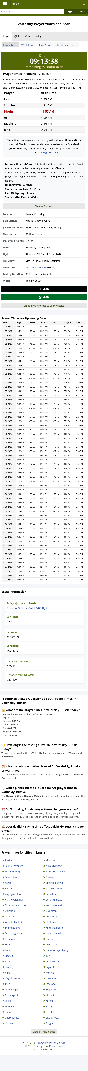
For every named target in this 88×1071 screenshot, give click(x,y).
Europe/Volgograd (36, 267)
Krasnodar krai (54, 905)
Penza (8, 950)
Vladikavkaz (52, 1017)
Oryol (49, 1012)
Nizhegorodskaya (55, 871)
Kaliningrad (11, 967)
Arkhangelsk (11, 995)
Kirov (8, 961)
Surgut (49, 1023)
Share (44, 289)
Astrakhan (51, 944)
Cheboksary (52, 961)
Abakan (9, 860)
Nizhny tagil (11, 989)
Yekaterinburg (12, 871)
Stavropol (51, 984)
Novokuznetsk (53, 933)
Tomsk (8, 944)
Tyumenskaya (12, 927)
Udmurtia (10, 911)
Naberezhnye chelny (57, 950)
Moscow (50, 860)
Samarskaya (11, 877)
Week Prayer (28, 45)
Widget (40, 36)
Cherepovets (12, 1017)
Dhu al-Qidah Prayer (66, 45)
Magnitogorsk (12, 978)
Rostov (8, 888)
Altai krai (10, 916)
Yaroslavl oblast (13, 922)
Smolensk (10, 1006)
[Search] (31, 11)
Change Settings (48, 152)
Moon (28, 36)
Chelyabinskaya (54, 882)
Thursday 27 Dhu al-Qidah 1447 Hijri (27, 608)
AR (84, 3)
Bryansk (50, 967)
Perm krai (51, 894)
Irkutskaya (51, 922)
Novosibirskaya (54, 866)
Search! (82, 11)
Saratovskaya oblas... (16, 905)
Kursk (8, 972)
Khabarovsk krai (54, 927)
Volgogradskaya (13, 894)
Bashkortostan (54, 888)
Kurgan (50, 1000)
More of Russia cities (44, 1031)
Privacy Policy (44, 1043)
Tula (48, 955)
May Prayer (45, 45)
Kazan (8, 882)
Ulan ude (51, 978)
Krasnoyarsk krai (14, 899)
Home (15, 3)
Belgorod (51, 989)
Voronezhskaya (54, 899)
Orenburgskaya (13, 933)
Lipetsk (9, 955)
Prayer (6, 36)
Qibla (17, 36)
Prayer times (56, 1046)
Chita (8, 1012)
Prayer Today (10, 45)
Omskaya (51, 877)
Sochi (8, 1000)
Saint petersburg (14, 866)
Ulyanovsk (51, 911)
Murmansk (11, 1023)
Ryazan (50, 939)
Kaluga (49, 1006)
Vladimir (50, 995)
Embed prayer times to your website (44, 305)
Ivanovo (50, 972)
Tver (7, 984)
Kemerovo (10, 939)
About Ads (59, 1043)
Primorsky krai (54, 916)
